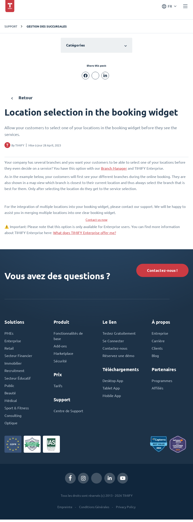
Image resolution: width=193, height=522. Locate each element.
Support (10, 26)
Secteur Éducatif (17, 380)
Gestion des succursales (47, 26)
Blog (155, 357)
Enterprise (12, 342)
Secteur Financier (18, 357)
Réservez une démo (118, 357)
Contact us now (96, 220)
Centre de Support (68, 412)
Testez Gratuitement (119, 334)
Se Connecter (113, 342)
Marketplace (63, 355)
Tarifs (58, 387)
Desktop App (113, 382)
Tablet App (111, 390)
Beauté (10, 395)
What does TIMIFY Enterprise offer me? (84, 233)
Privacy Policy (126, 509)
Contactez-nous (115, 349)
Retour (22, 97)
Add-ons (60, 347)
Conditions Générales (94, 509)
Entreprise (160, 334)
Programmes (162, 382)
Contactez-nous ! (161, 270)
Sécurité (60, 362)
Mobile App (112, 397)
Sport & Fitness (16, 410)
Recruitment (14, 372)
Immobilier (13, 365)
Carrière (158, 342)
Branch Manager (114, 168)
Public (9, 387)
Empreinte (64, 509)
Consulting (12, 418)
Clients (157, 349)
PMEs (8, 334)
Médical (10, 403)
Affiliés (157, 390)
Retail (9, 349)
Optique (10, 425)
